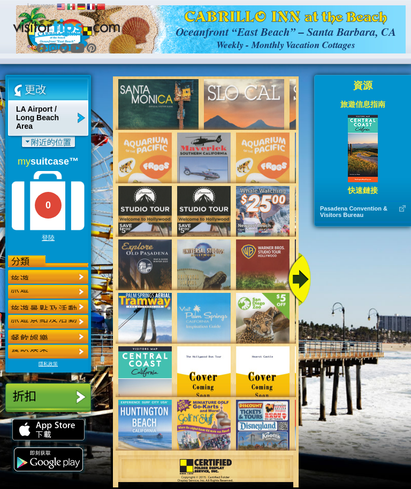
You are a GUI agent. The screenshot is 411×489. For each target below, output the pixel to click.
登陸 (48, 238)
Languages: (41, 6)
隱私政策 (48, 364)
